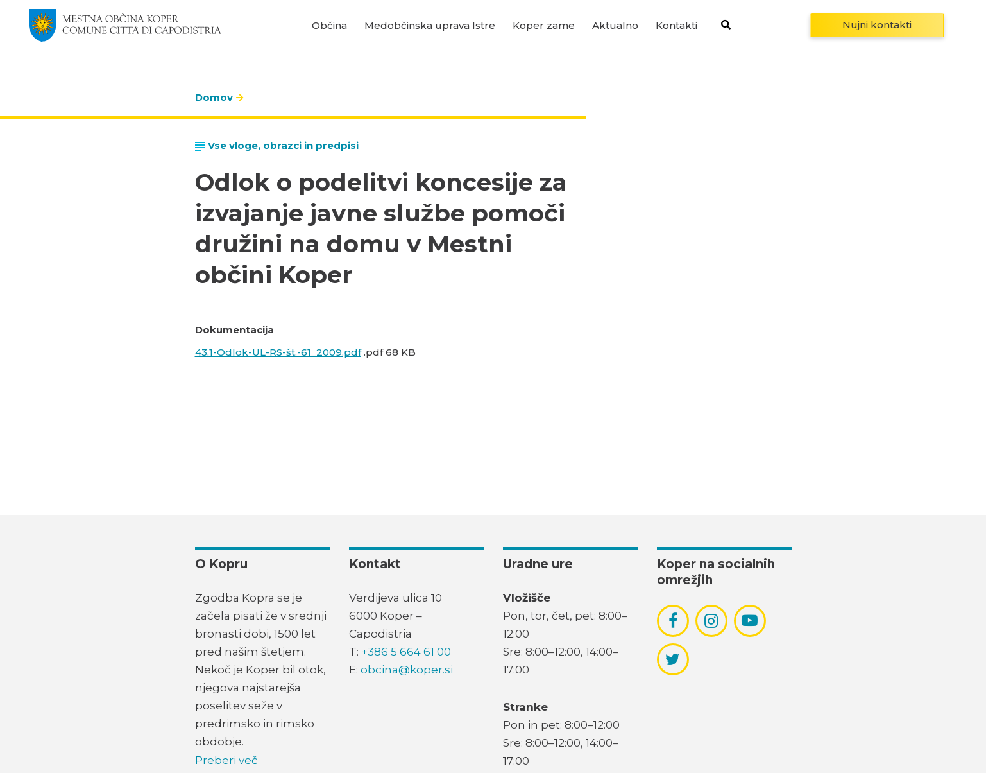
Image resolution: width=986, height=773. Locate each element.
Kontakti (676, 25)
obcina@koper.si (407, 669)
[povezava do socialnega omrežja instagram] (711, 620)
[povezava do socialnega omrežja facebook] (672, 620)
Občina (329, 25)
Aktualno (615, 25)
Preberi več (226, 760)
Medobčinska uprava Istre (429, 25)
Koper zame (544, 25)
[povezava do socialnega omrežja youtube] (750, 620)
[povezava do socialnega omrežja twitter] (672, 659)
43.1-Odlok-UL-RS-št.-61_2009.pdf (278, 352)
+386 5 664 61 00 (406, 651)
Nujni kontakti (877, 25)
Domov (214, 97)
